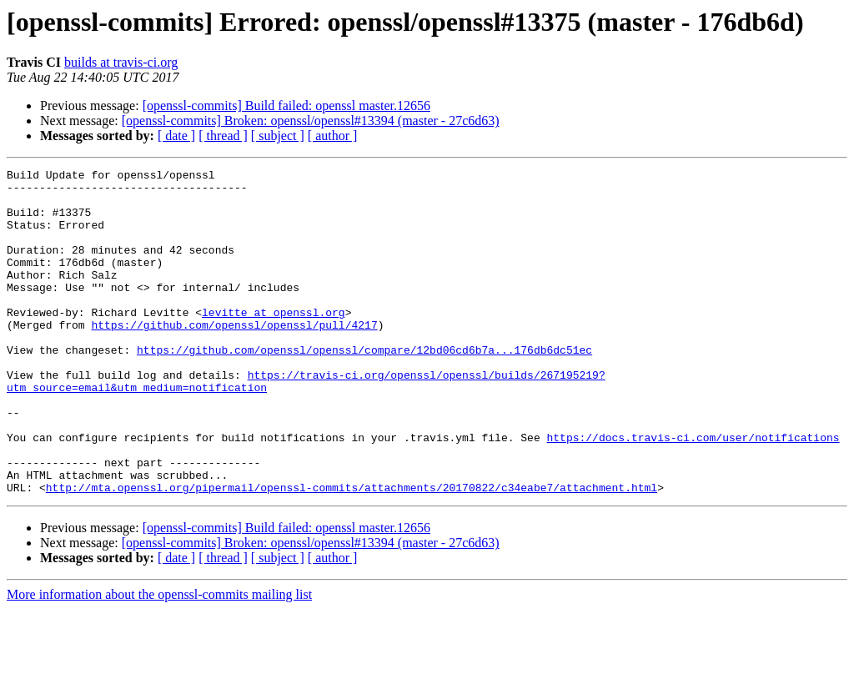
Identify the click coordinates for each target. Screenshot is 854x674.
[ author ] (333, 135)
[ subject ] (277, 135)
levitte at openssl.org (273, 342)
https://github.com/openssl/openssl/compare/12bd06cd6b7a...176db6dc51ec (364, 387)
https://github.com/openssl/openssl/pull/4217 (234, 357)
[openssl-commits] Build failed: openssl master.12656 (286, 105)
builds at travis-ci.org (121, 62)
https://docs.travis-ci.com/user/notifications (692, 492)
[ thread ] (223, 135)
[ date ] (176, 135)
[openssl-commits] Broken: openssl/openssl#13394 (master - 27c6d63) (311, 120)
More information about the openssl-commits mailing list (159, 659)
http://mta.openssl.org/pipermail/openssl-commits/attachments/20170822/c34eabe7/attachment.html (351, 552)
